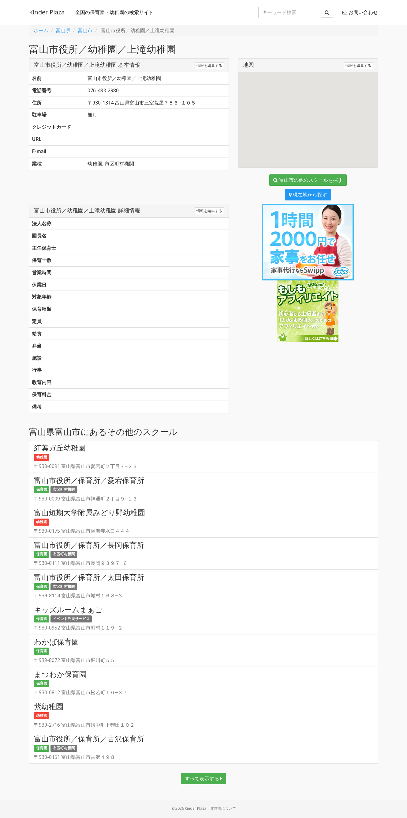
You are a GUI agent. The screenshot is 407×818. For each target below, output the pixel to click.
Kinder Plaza (47, 12)
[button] (308, 114)
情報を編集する (209, 65)
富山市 (85, 30)
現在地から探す (308, 194)
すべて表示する (203, 778)
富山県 (63, 30)
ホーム (41, 30)
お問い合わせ (360, 12)
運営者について (223, 808)
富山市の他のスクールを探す (308, 180)
